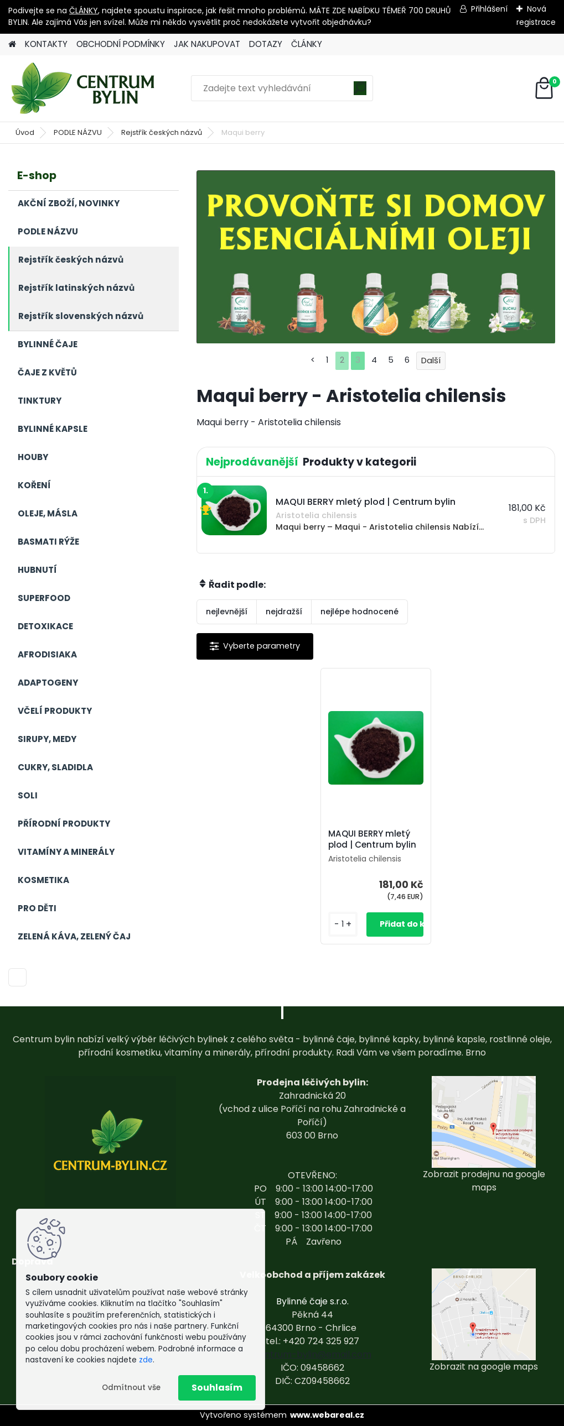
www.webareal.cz (327, 1414)
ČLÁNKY (83, 10)
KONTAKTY (46, 44)
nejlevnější (226, 611)
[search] (360, 92)
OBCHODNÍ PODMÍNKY (120, 44)
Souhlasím (217, 1387)
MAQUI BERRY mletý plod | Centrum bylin (372, 839)
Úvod (24, 132)
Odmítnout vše (131, 1387)
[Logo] (84, 88)
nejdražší (284, 611)
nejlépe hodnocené (359, 611)
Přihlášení (489, 8)
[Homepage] (12, 44)
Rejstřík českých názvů (161, 132)
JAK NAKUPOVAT (207, 44)
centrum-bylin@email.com (312, 1354)
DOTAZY (265, 44)
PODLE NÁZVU (78, 132)
